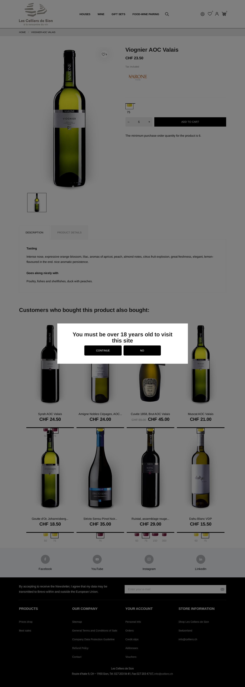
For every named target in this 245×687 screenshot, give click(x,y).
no (142, 350)
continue (103, 350)
